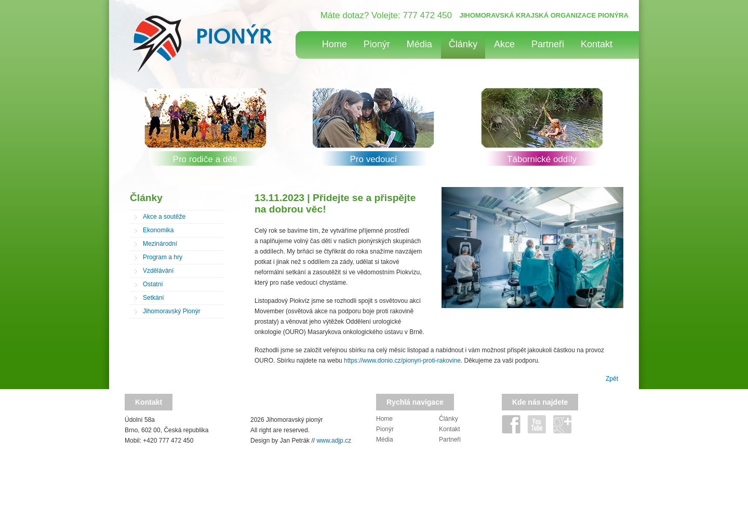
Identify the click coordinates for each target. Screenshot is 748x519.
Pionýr (377, 44)
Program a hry (162, 257)
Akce (504, 44)
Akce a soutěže (164, 216)
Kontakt (596, 44)
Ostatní (153, 284)
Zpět (612, 378)
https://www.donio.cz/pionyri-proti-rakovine (402, 360)
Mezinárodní (160, 243)
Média (419, 44)
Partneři (547, 44)
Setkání (153, 297)
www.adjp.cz (333, 440)
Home (334, 44)
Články (463, 44)
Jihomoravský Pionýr (172, 311)
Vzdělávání (158, 270)
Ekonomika (158, 230)
